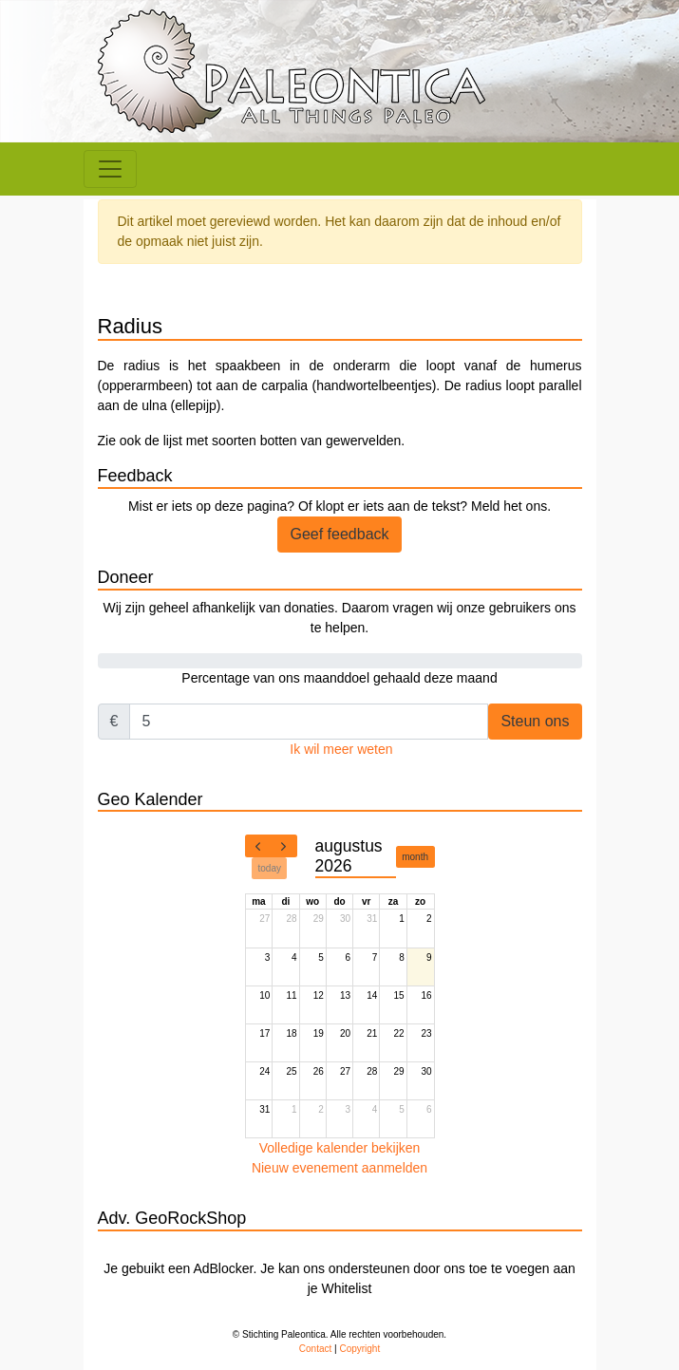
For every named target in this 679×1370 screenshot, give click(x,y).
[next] (284, 846)
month (415, 857)
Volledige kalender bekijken (340, 1147)
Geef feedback (339, 534)
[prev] (258, 846)
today (269, 868)
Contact (315, 1348)
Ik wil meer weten (341, 749)
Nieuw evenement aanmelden (339, 1167)
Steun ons (534, 721)
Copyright (359, 1348)
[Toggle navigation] (110, 169)
